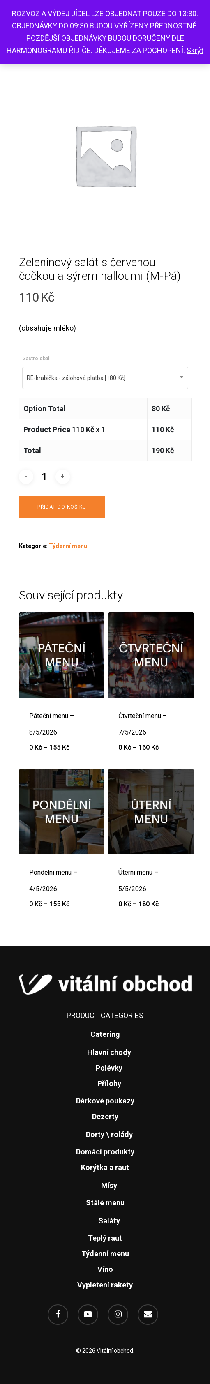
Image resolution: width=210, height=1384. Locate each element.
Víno (105, 1269)
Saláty (109, 1220)
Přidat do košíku (61, 507)
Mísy (109, 1185)
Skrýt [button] (195, 50)
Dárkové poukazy (105, 1100)
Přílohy (109, 1083)
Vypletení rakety (105, 1284)
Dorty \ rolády (109, 1134)
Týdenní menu (68, 546)
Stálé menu (105, 1202)
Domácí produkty (105, 1151)
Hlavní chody (109, 1052)
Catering (105, 1034)
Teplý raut (105, 1238)
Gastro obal (35, 359)
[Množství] (44, 477)
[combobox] (105, 378)
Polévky (109, 1068)
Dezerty (105, 1116)
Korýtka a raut (105, 1167)
